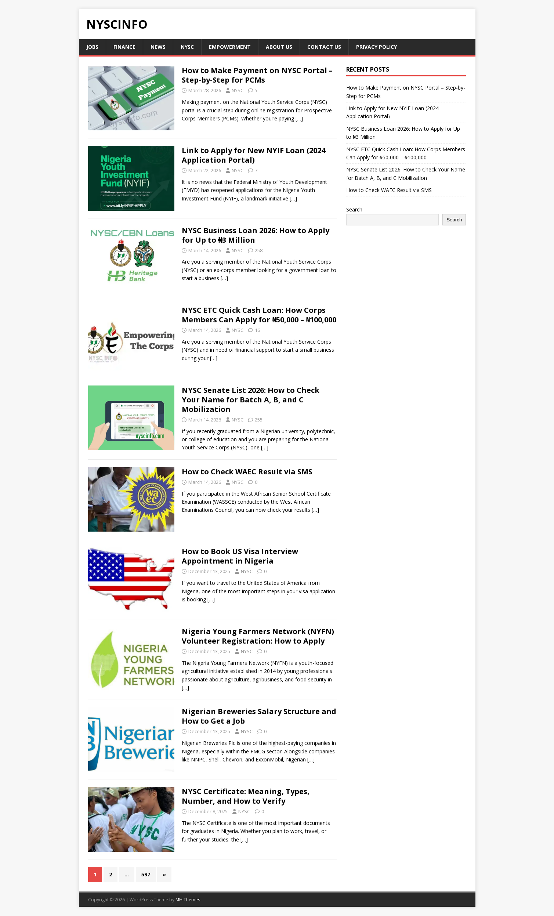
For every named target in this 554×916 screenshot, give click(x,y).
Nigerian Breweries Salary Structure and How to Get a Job (259, 716)
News (158, 46)
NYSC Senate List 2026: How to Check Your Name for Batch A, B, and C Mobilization (250, 399)
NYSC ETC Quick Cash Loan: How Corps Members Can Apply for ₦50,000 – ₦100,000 (259, 315)
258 (258, 250)
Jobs (92, 46)
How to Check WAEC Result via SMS (248, 472)
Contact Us (324, 46)
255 (258, 419)
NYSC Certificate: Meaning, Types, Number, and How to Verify (245, 796)
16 (257, 330)
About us (279, 46)
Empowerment (230, 46)
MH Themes (187, 900)
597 (145, 874)
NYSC (187, 46)
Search (354, 209)
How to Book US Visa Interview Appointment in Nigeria (240, 556)
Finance (124, 46)
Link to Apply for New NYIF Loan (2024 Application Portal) (253, 155)
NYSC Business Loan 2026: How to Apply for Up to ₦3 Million (255, 235)
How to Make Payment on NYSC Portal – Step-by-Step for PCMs (257, 75)
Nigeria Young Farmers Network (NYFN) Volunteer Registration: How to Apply (258, 636)
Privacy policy (376, 46)
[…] (299, 118)
